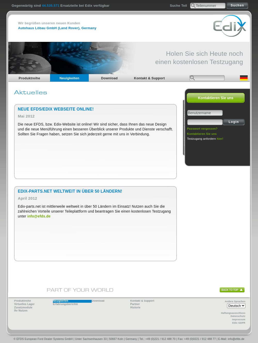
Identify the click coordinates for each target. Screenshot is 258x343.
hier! (220, 138)
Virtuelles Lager (24, 304)
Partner (135, 304)
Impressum (238, 319)
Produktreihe (29, 78)
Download (109, 78)
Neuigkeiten (69, 78)
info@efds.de (39, 216)
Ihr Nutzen (21, 310)
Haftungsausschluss (233, 313)
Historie (135, 307)
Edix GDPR (238, 323)
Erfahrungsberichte (65, 304)
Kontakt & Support (149, 78)
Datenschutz (238, 316)
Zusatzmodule (23, 307)
